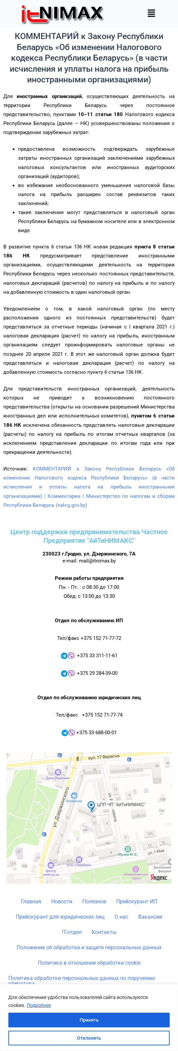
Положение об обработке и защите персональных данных (89, 947)
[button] (151, 13)
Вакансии (150, 917)
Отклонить (89, 1038)
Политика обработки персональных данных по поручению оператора (81, 981)
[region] (89, 1017)
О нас (121, 917)
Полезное (94, 901)
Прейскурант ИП (136, 901)
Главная (31, 901)
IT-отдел (72, 932)
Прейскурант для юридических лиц (60, 917)
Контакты (104, 932)
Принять (89, 1020)
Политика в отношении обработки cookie (89, 963)
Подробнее (39, 1005)
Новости (61, 901)
